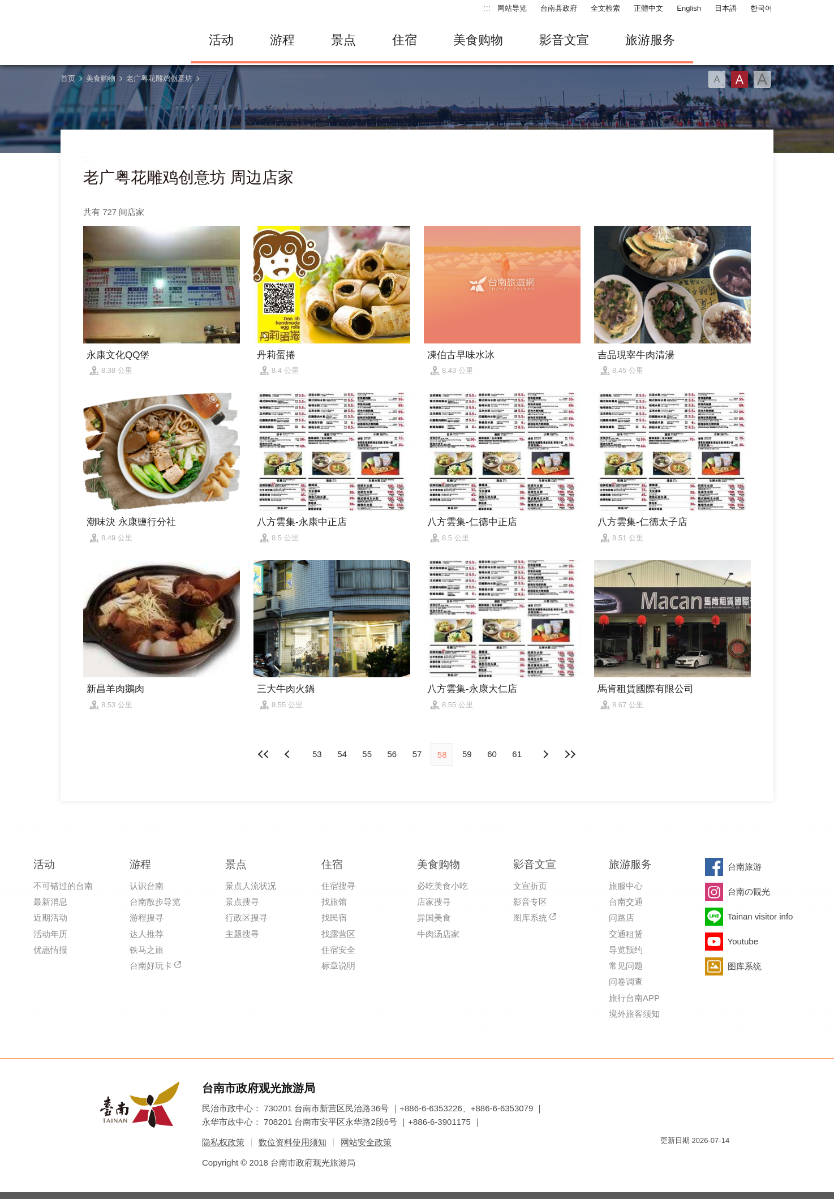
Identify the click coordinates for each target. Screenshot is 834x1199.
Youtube (743, 941)
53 (317, 754)
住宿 (404, 40)
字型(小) (716, 79)
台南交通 (626, 901)
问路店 (621, 917)
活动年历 (50, 934)
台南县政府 (558, 8)
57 (417, 754)
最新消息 (50, 901)
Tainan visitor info (760, 916)
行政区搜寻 (246, 917)
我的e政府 (668, 1161)
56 (392, 754)
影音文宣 (564, 40)
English (689, 8)
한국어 (761, 8)
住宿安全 (338, 950)
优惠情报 (50, 950)
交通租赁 (626, 934)
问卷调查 (626, 981)
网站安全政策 (366, 1142)
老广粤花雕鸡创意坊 (159, 78)
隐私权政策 (223, 1142)
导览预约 (626, 950)
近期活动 (50, 917)
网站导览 (512, 8)
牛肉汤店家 (438, 934)
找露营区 (338, 934)
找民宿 (334, 917)
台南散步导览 (155, 901)
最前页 (263, 754)
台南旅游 (745, 866)
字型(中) (739, 79)
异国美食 (434, 917)
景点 (343, 40)
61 (517, 754)
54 (342, 754)
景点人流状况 (250, 886)
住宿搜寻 (338, 886)
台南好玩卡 (151, 965)
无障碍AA (709, 1161)
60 (492, 754)
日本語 (726, 8)
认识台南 (147, 886)
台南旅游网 (117, 40)
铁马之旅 (147, 950)
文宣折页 (530, 886)
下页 (288, 754)
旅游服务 (650, 40)
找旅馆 (334, 901)
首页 (68, 78)
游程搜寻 (147, 917)
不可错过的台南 (63, 886)
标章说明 (338, 965)
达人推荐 (147, 934)
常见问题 (626, 965)
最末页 (570, 754)
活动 (221, 40)
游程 (282, 40)
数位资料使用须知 (292, 1142)
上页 (545, 754)
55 (367, 754)
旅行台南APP (634, 998)
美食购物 (478, 40)
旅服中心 (626, 886)
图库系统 (530, 917)
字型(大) (762, 79)
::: (487, 8)
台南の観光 (749, 891)
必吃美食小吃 (442, 886)
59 (467, 754)
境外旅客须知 (634, 1013)
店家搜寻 (434, 901)
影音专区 (530, 901)
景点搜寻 (242, 901)
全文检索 (605, 8)
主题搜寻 (242, 934)
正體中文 (648, 8)
